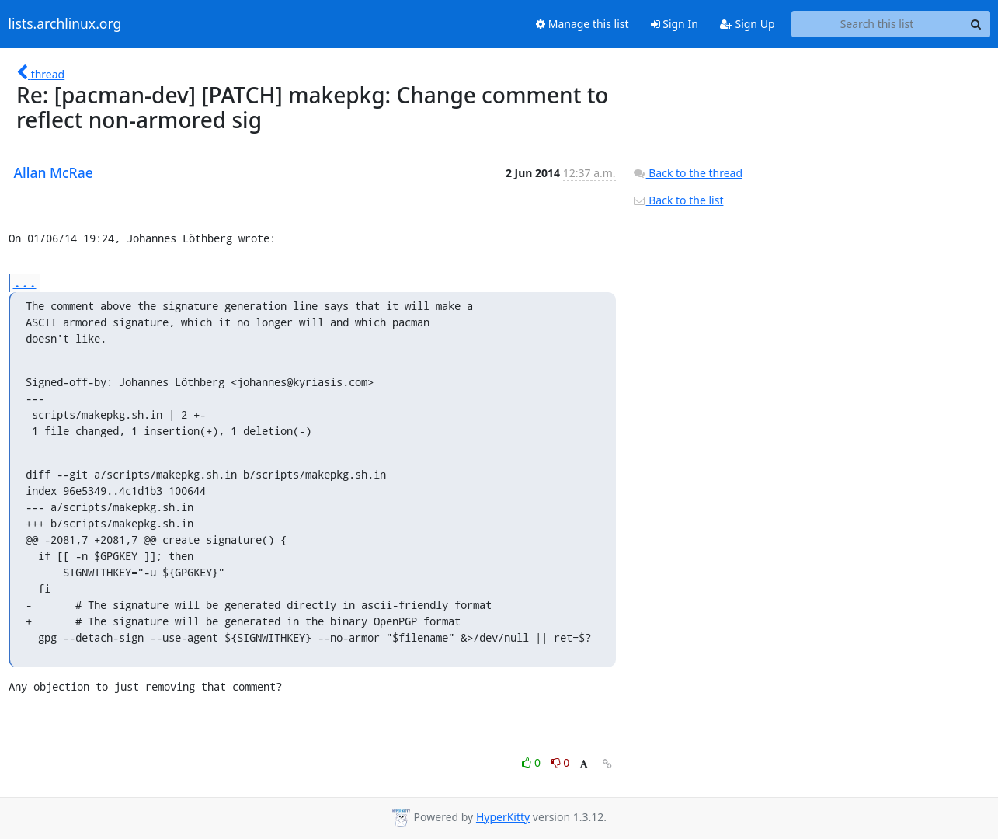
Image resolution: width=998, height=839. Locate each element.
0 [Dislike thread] (560, 762)
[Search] (976, 24)
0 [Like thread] (532, 762)
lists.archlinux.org (65, 24)
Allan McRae (53, 172)
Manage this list (582, 23)
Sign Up (747, 23)
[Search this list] (877, 24)
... (25, 282)
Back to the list (678, 200)
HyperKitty (503, 816)
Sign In (674, 23)
